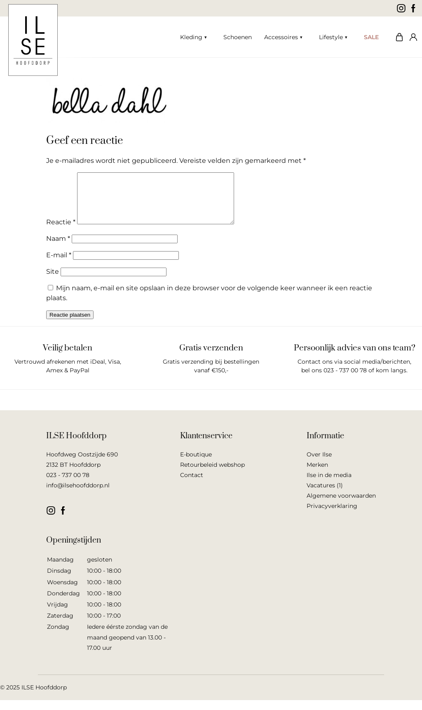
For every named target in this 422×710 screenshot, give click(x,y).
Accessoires (281, 37)
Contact (191, 485)
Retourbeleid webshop (212, 474)
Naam (58, 248)
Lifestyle (331, 37)
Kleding (191, 37)
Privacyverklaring (332, 516)
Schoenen (237, 37)
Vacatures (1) (325, 495)
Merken (317, 474)
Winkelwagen (397, 37)
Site (52, 281)
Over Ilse (319, 464)
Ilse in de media (329, 485)
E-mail (58, 265)
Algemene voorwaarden (341, 505)
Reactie (60, 232)
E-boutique (196, 464)
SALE (371, 37)
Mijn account (412, 37)
